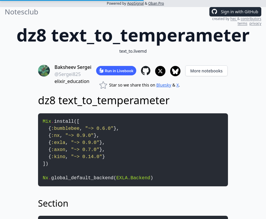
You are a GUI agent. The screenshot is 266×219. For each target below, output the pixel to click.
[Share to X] (160, 71)
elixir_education (72, 81)
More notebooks (206, 71)
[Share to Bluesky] (175, 71)
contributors (251, 18)
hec (233, 18)
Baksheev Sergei (73, 67)
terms (242, 23)
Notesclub (21, 11)
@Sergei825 (68, 74)
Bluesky (163, 85)
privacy (255, 23)
